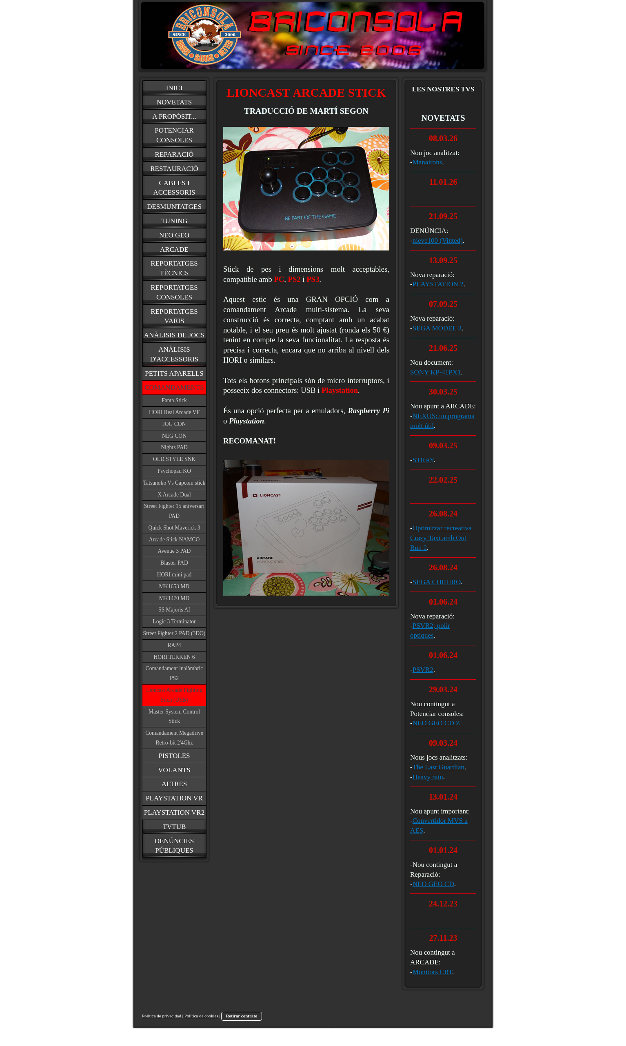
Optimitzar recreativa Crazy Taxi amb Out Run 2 (441, 538)
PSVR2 (423, 670)
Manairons (427, 162)
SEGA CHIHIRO (437, 582)
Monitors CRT (432, 972)
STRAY (423, 460)
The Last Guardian (438, 767)
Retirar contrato (241, 1015)
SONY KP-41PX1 (435, 372)
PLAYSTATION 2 (438, 284)
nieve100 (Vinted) (438, 240)
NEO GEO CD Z (436, 723)
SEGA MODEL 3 (437, 328)
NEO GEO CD (433, 884)
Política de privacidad (161, 1015)
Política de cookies (201, 1015)
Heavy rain (428, 777)
